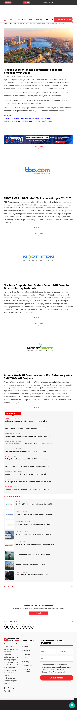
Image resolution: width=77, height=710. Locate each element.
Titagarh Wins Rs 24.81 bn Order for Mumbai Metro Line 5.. (26, 474)
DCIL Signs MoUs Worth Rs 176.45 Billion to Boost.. (33, 555)
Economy (18, 501)
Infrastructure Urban (10, 195)
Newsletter (28, 665)
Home (11, 20)
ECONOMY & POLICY (9, 426)
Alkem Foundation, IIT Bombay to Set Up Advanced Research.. (27, 467)
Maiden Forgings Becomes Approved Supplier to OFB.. (35, 544)
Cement (7, 456)
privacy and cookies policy (52, 667)
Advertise (8, 2)
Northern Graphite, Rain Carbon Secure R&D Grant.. (34, 514)
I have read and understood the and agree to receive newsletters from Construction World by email (56, 668)
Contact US (49, 20)
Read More (38, 228)
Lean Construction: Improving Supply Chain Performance (27, 118)
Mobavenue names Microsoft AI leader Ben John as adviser (26, 421)
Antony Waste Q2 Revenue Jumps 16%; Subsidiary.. (33, 524)
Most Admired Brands (64, 20)
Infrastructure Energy (10, 282)
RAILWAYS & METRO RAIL (10, 471)
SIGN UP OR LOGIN (47, 2)
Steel (17, 542)
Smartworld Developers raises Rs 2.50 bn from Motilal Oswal (28, 121)
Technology (8, 418)
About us (27, 650)
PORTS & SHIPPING (9, 479)
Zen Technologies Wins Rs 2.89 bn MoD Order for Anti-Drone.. (27, 489)
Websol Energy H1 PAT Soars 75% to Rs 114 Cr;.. (32, 575)
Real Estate (7, 66)
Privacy (26, 661)
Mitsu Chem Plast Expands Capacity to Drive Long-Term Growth (28, 444)
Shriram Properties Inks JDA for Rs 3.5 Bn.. (30, 565)
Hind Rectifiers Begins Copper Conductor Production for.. (26, 451)
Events (31, 20)
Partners (27, 654)
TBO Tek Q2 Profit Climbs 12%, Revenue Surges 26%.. (34, 504)
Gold (24, 20)
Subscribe (27, 2)
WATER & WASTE (19, 521)
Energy (18, 511)
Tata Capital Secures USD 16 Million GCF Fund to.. (33, 534)
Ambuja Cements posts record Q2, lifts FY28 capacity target (27, 459)
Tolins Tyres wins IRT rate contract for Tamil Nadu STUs (25, 429)
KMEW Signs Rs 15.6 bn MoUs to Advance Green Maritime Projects (28, 482)
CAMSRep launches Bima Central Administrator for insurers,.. (27, 436)
